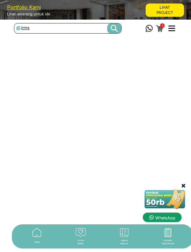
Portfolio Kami (24, 7)
